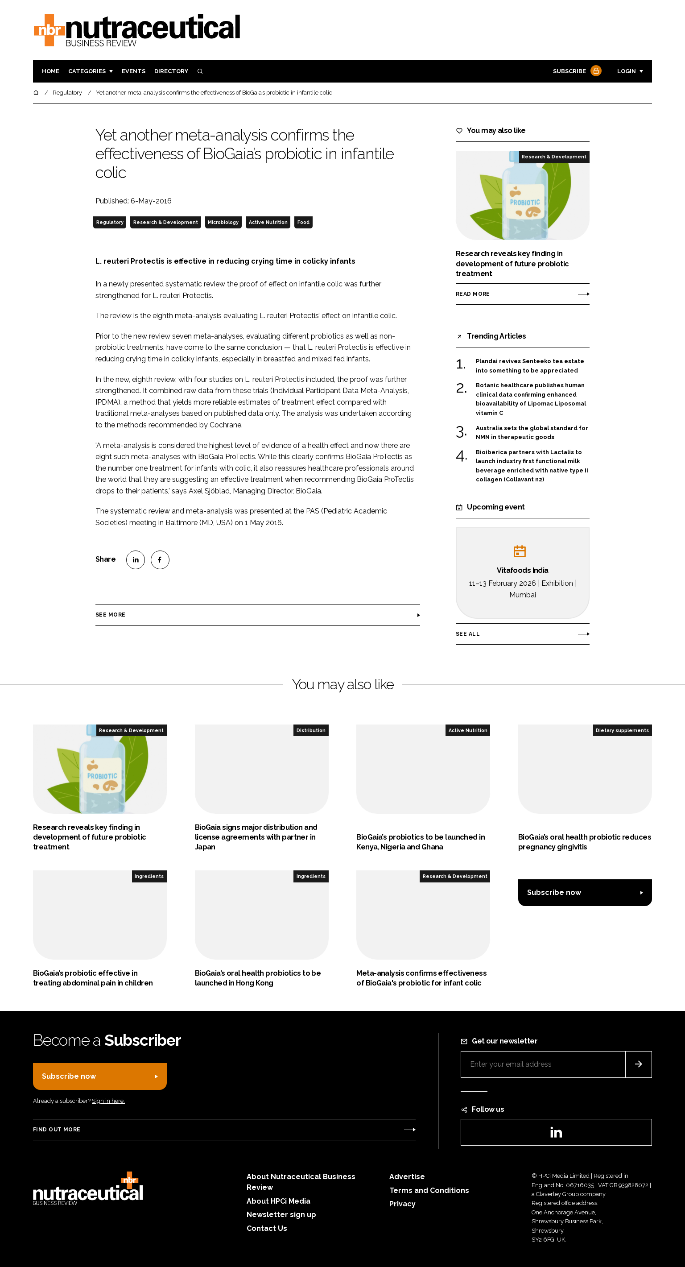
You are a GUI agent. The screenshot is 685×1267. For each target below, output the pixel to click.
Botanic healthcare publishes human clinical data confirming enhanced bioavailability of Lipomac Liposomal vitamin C (531, 399)
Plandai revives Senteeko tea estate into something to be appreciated (530, 366)
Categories (87, 71)
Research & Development (165, 222)
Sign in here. (108, 1100)
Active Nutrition (268, 222)
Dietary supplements (622, 730)
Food (303, 222)
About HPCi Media (278, 1201)
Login (626, 71)
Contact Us (267, 1228)
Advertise (407, 1176)
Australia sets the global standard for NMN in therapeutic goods (532, 433)
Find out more (56, 1129)
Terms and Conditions (429, 1190)
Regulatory (110, 222)
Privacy (402, 1204)
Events (133, 71)
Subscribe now (554, 892)
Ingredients (149, 876)
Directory (171, 71)
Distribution (311, 730)
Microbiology (223, 222)
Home (50, 71)
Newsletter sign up (281, 1214)
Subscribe (576, 71)
